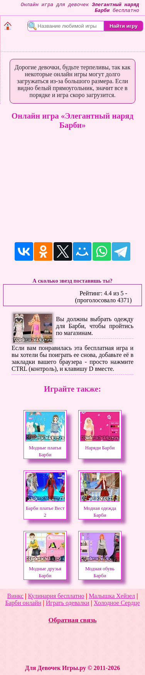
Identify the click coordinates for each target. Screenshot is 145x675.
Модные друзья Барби (45, 568)
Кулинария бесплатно (56, 596)
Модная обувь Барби (100, 568)
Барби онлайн (23, 603)
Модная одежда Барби (100, 508)
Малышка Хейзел (112, 596)
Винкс (15, 596)
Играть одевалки (67, 603)
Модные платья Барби (45, 447)
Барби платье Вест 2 (45, 508)
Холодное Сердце (117, 603)
